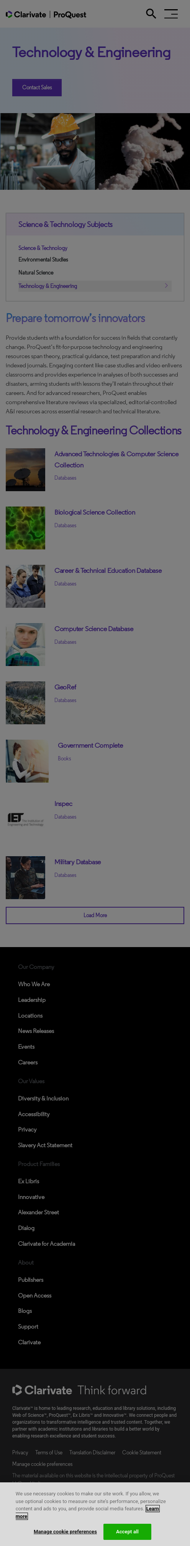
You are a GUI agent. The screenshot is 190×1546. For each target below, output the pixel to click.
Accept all (127, 1531)
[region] (95, 1514)
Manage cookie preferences (65, 1531)
